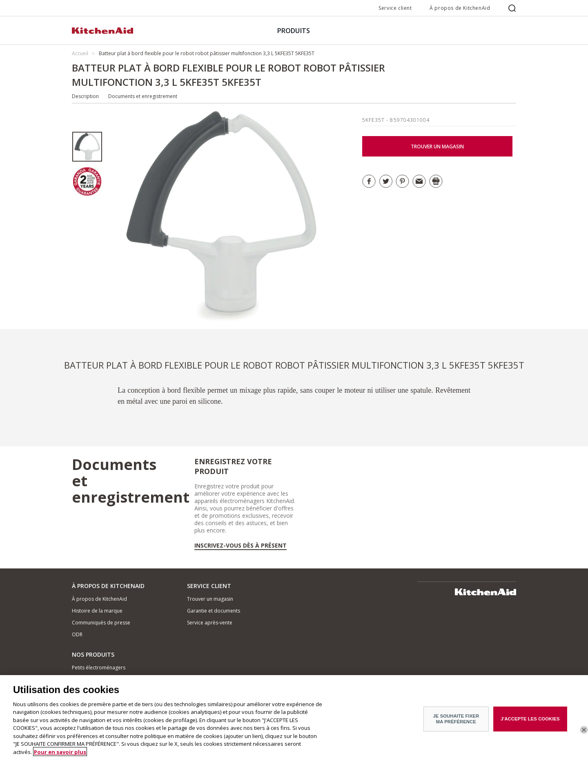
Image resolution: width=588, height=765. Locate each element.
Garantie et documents (213, 610)
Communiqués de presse (101, 622)
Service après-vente (209, 622)
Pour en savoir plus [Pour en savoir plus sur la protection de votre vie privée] (60, 755)
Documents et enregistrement (142, 96)
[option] (87, 147)
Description (85, 96)
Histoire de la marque (97, 610)
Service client (395, 7)
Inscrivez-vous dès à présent (240, 545)
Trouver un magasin (210, 598)
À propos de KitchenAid (460, 7)
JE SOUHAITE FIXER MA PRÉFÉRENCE (456, 723)
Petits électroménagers (98, 667)
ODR (77, 634)
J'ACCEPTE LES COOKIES (530, 722)
